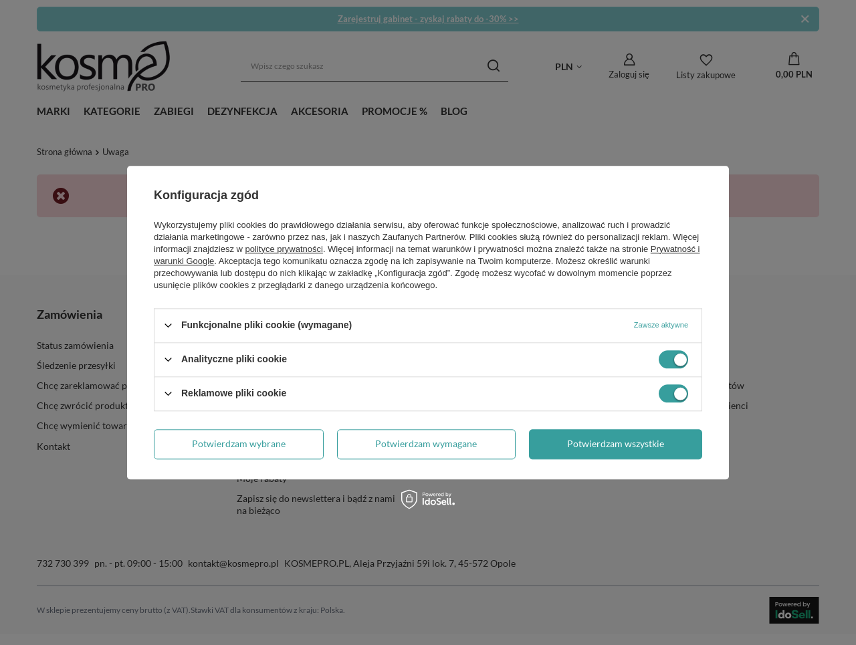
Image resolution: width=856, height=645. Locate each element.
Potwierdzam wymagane (426, 443)
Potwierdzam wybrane (239, 443)
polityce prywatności (284, 249)
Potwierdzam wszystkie (615, 443)
